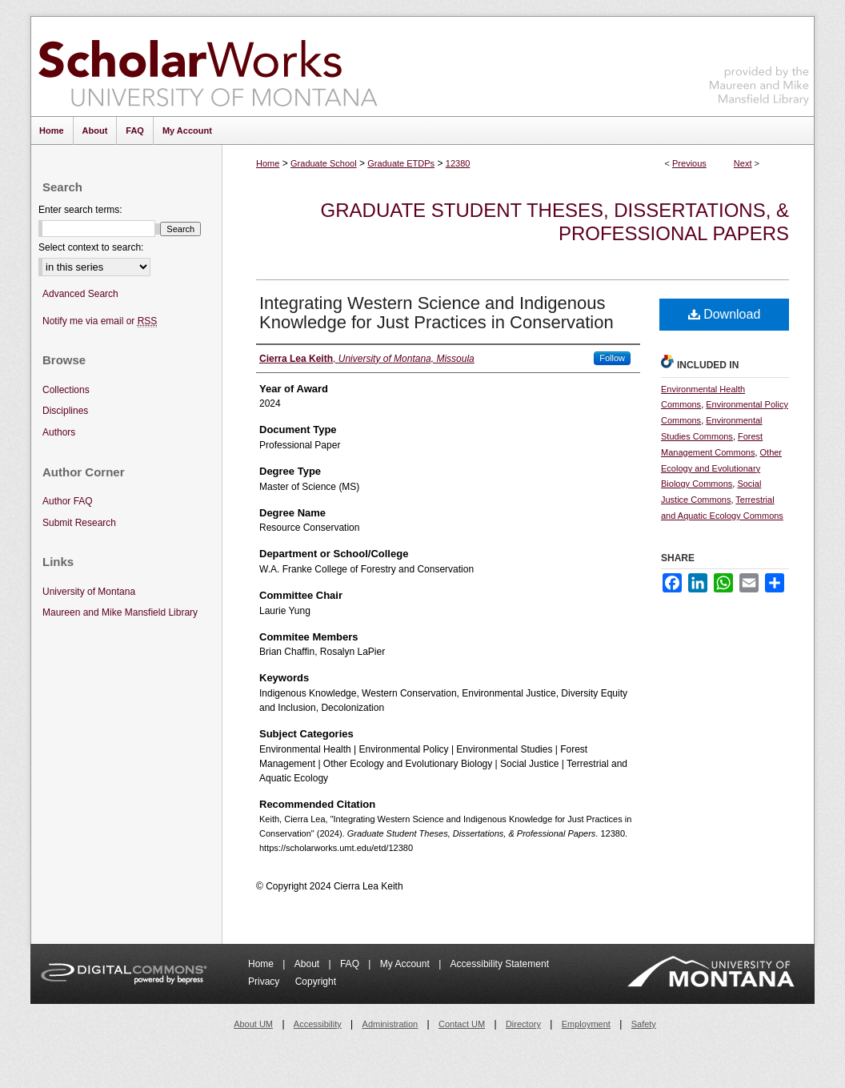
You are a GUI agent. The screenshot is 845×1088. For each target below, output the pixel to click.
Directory (523, 1024)
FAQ (351, 964)
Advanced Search (80, 293)
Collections (66, 389)
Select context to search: (90, 247)
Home (267, 163)
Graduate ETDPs (401, 163)
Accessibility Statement (500, 964)
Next (743, 163)
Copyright (315, 981)
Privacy (265, 981)
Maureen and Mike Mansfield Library (759, 63)
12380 (458, 163)
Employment (586, 1024)
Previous (689, 163)
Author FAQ (67, 501)
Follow (612, 358)
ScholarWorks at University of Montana (207, 66)
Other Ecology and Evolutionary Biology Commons (721, 468)
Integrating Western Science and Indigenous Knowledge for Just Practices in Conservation (436, 312)
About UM (253, 1024)
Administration (390, 1024)
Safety (643, 1024)
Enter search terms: (80, 209)
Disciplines (65, 410)
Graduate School (323, 163)
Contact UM (462, 1024)
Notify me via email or (99, 321)
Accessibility (318, 1024)
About (308, 964)
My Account (406, 964)
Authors (58, 432)
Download (724, 314)
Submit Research (79, 522)
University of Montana (88, 591)
